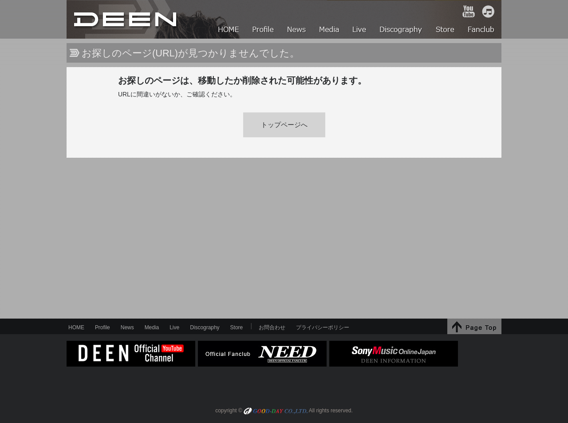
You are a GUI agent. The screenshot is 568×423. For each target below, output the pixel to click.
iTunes (488, 11)
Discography (204, 327)
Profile (102, 327)
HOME (126, 19)
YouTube (468, 11)
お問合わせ (272, 327)
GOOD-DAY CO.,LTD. (276, 411)
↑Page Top (474, 326)
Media (152, 327)
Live (174, 327)
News (127, 327)
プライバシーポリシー (322, 327)
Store (236, 327)
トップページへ (284, 124)
